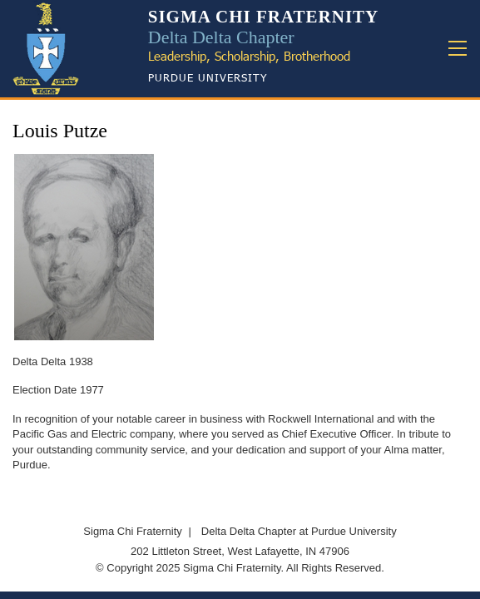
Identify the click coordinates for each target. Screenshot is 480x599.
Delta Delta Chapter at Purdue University (299, 531)
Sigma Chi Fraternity (132, 531)
